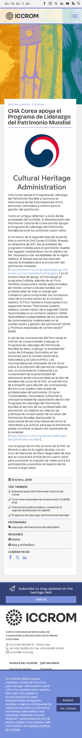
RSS (73, 3)
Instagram (50, 3)
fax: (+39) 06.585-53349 (49, 648)
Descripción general (20, 668)
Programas (46, 668)
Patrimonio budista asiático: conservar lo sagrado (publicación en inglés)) (37, 509)
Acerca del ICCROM (23, 663)
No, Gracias (68, 708)
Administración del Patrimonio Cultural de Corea (37, 493)
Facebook (44, 3)
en (7, 3)
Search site (77, 2)
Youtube (67, 3)
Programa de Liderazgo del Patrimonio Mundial (40, 515)
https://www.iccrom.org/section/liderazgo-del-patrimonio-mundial (38, 437)
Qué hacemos (49, 663)
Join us (41, 599)
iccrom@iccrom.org (21, 652)
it (22, 3)
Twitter (56, 3)
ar (27, 3)
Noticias (39, 104)
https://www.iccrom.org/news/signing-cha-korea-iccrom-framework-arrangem (38, 271)
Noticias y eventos (19, 104)
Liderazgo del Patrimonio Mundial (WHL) (35, 527)
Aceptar (68, 700)
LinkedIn (61, 3)
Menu (75, 16)
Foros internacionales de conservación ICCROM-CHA (41, 501)
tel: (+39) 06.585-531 (21, 648)
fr (12, 3)
